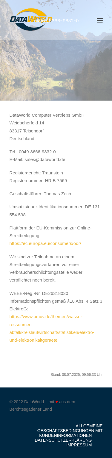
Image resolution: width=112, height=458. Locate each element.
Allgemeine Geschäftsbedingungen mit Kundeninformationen (70, 430)
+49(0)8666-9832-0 (56, 21)
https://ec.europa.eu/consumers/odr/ (45, 243)
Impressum (79, 445)
